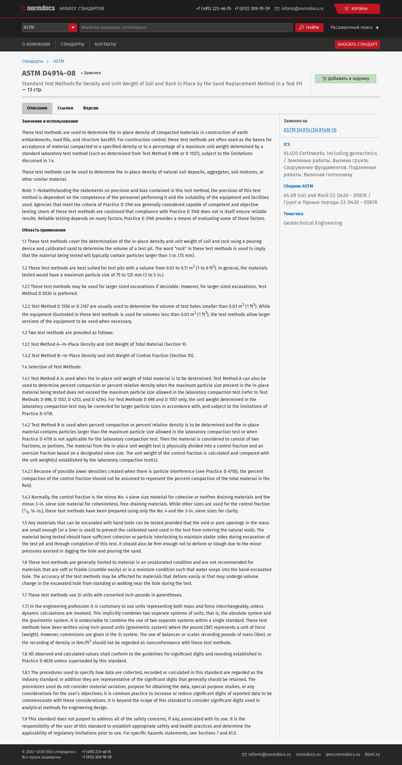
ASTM (58, 61)
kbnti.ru (372, 754)
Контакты (105, 44)
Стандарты (72, 44)
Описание (37, 108)
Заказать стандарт (357, 44)
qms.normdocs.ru (343, 754)
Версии (90, 108)
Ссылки (65, 108)
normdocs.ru (308, 754)
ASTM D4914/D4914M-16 (310, 130)
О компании (36, 44)
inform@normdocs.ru (302, 8)
